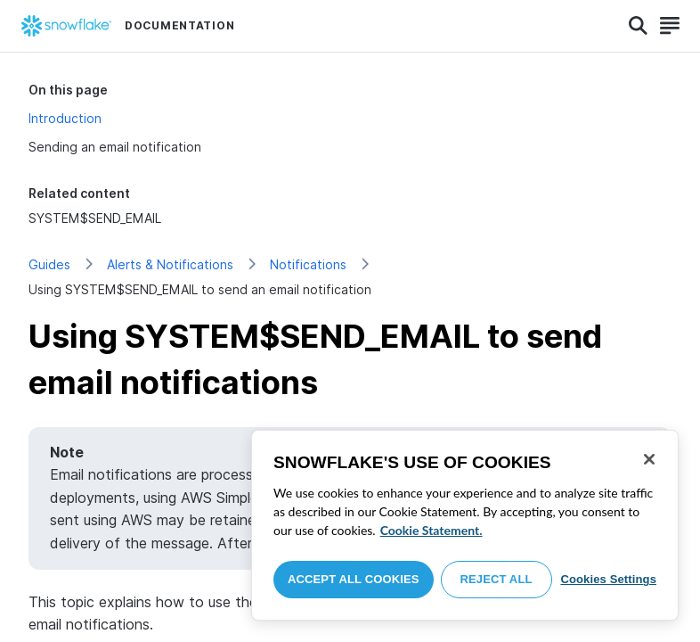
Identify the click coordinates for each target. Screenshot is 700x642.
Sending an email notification (114, 146)
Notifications (308, 264)
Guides (49, 264)
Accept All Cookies (353, 579)
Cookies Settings (608, 579)
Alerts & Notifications (170, 264)
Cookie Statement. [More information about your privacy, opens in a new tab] (431, 530)
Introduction (65, 118)
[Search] (638, 26)
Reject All (496, 579)
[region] (465, 525)
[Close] (649, 459)
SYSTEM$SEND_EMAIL (94, 218)
